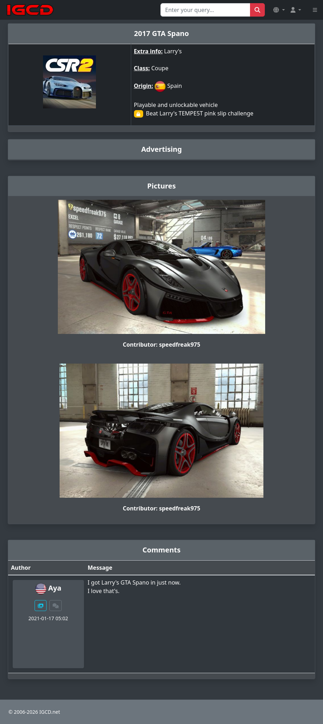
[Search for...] (205, 10)
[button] (278, 10)
